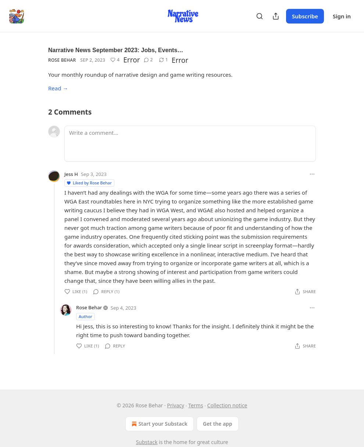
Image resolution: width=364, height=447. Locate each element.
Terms (195, 405)
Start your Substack (158, 424)
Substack (147, 442)
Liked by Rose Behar (89, 182)
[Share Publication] (275, 16)
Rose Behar (62, 60)
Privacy (175, 405)
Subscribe (305, 16)
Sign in (342, 16)
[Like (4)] (115, 59)
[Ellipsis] (312, 174)
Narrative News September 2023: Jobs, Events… (115, 50)
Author (85, 316)
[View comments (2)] (148, 59)
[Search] (259, 16)
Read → (58, 88)
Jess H (71, 174)
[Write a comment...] (190, 144)
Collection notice (227, 405)
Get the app (217, 423)
